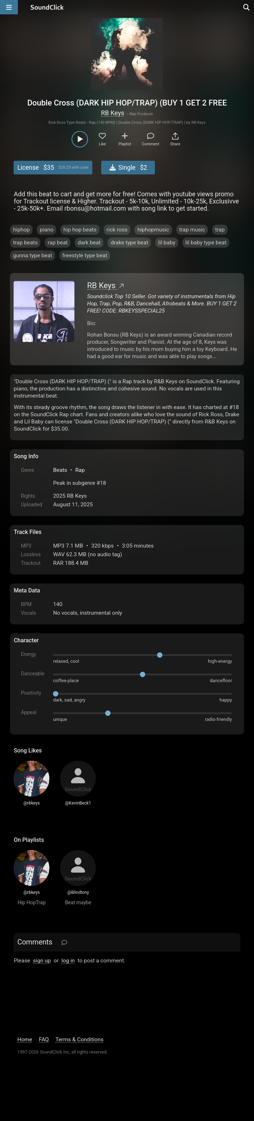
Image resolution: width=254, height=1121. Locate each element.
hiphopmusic (153, 229)
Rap (80, 470)
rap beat (58, 242)
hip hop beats (80, 229)
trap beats (25, 242)
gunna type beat (32, 255)
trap (220, 229)
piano (46, 229)
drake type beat (129, 242)
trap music (192, 229)
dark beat (89, 242)
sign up (42, 960)
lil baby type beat (205, 242)
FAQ (44, 1039)
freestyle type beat (84, 255)
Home (24, 1039)
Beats (60, 470)
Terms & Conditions (79, 1039)
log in (68, 960)
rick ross (117, 229)
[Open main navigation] (9, 7)
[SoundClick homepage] (47, 7)
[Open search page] (247, 7)
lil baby (166, 242)
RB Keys (112, 113)
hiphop (21, 229)
